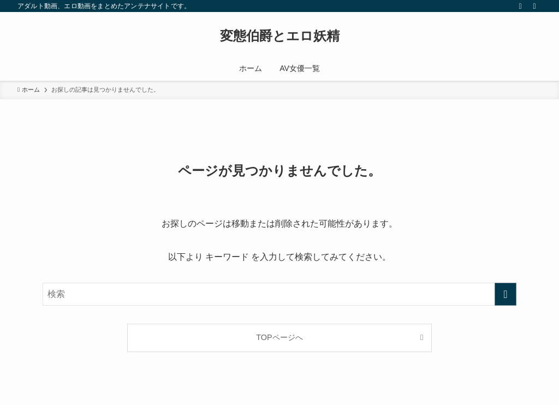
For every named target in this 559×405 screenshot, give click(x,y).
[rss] (520, 6)
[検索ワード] (279, 294)
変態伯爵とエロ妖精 (280, 36)
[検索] (534, 6)
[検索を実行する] (505, 294)
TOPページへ (279, 337)
